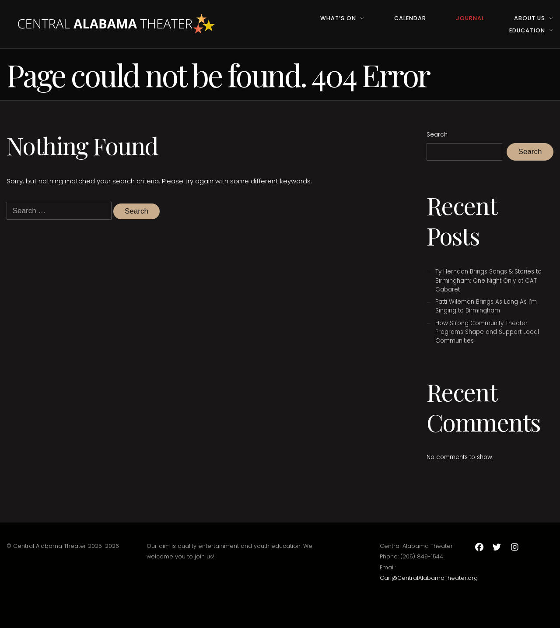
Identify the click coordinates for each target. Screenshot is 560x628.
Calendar (410, 18)
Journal (470, 18)
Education (527, 30)
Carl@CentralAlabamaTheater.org (429, 578)
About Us (529, 18)
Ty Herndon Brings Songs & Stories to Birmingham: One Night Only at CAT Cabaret (488, 280)
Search (437, 134)
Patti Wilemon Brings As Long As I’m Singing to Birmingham (486, 306)
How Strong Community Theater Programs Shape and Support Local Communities (487, 332)
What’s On (338, 18)
